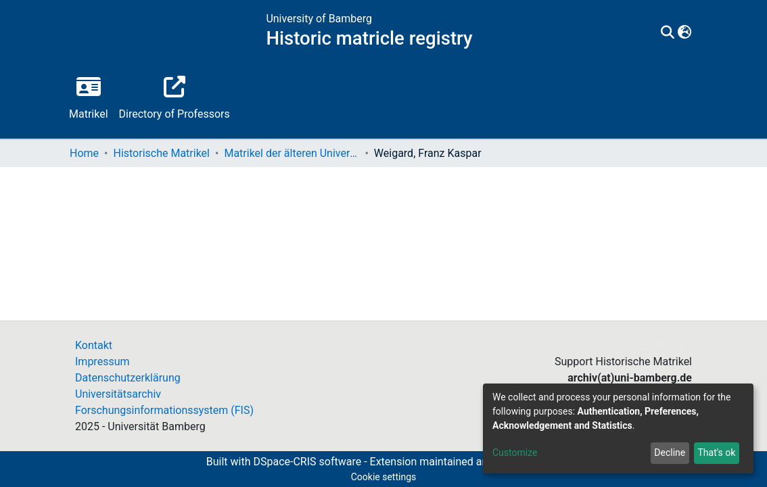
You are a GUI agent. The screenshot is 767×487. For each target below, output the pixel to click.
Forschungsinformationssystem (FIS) (164, 410)
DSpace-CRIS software (307, 461)
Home (84, 153)
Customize (514, 452)
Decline (669, 452)
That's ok (716, 452)
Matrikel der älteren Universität (291, 153)
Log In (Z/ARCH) (642, 345)
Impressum (102, 361)
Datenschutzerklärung (128, 377)
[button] (684, 33)
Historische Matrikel (161, 153)
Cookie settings (384, 476)
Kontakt (93, 345)
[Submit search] (667, 33)
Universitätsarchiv (118, 394)
